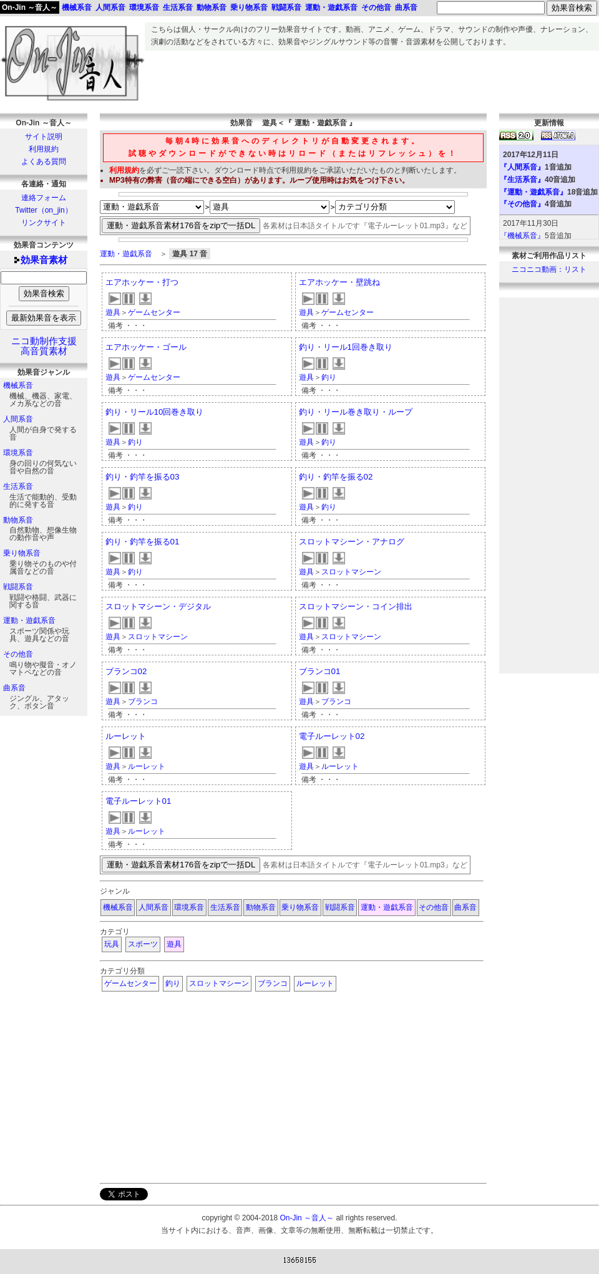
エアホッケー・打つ (141, 282)
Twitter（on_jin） (43, 210)
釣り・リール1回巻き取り (345, 347)
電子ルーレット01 (138, 801)
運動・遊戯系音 (29, 620)
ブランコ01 (320, 671)
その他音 (18, 654)
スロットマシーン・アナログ (351, 541)
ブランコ (143, 701)
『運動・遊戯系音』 (533, 192)
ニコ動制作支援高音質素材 (44, 346)
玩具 (111, 944)
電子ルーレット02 (332, 736)
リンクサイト (43, 222)
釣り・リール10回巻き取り (154, 412)
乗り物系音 (22, 553)
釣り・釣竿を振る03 (142, 476)
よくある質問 (43, 161)
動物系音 (18, 520)
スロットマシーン (351, 571)
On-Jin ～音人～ (29, 7)
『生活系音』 (522, 179)
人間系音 (18, 419)
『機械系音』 (522, 235)
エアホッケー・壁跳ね (339, 282)
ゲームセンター (154, 312)
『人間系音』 (522, 167)
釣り (328, 377)
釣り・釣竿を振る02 (336, 476)
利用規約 (44, 149)
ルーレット (125, 736)
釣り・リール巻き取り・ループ (355, 412)
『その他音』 (522, 204)
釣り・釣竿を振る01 (142, 541)
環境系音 (18, 452)
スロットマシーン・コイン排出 (355, 606)
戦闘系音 (18, 586)
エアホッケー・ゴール (146, 347)
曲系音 (14, 687)
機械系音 (18, 385)
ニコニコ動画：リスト (549, 269)
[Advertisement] (372, 79)
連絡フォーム (43, 197)
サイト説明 (43, 136)
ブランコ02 (126, 671)
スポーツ (143, 944)
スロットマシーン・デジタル (158, 606)
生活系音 (18, 486)
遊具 (112, 312)
